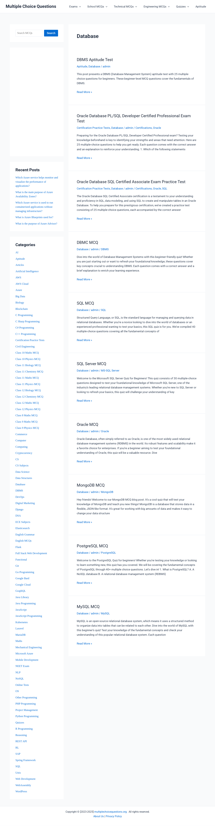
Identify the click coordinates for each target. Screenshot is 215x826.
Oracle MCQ (87, 424)
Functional (21, 561)
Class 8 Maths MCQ (26, 418)
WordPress (21, 791)
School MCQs (102, 6)
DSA (18, 517)
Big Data (20, 299)
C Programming (24, 318)
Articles (19, 268)
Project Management (26, 710)
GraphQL (20, 592)
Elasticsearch (22, 530)
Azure (18, 293)
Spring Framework (25, 760)
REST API (21, 741)
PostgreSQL (108, 552)
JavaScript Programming (29, 617)
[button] (84, 6)
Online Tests (22, 685)
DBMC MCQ (87, 242)
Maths (18, 642)
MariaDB (20, 636)
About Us (98, 816)
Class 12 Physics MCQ (28, 411)
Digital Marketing (25, 505)
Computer (21, 443)
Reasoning (21, 735)
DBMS (19, 492)
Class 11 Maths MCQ (27, 380)
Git (17, 567)
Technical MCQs (128, 6)
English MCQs (23, 542)
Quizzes (184, 6)
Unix (18, 773)
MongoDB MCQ (91, 484)
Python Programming (27, 717)
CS (17, 461)
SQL (18, 766)
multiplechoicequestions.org (110, 811)
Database (20, 486)
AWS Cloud (22, 287)
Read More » (84, 92)
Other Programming (26, 698)
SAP (17, 754)
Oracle (157, 127)
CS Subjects (22, 467)
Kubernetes (21, 623)
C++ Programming (25, 337)
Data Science (22, 474)
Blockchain (21, 312)
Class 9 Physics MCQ (27, 430)
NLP (18, 673)
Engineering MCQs (159, 6)
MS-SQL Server (110, 370)
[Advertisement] (36, 102)
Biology (19, 306)
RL (17, 748)
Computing (21, 449)
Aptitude (201, 6)
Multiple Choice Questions (31, 6)
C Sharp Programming (27, 324)
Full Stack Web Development (31, 555)
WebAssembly (23, 785)
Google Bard (22, 579)
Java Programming (25, 604)
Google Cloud (23, 586)
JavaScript (21, 611)
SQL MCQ (85, 303)
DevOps (20, 499)
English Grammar (25, 536)
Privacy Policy (114, 816)
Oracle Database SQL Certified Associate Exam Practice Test (131, 181)
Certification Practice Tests (30, 343)
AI (16, 256)
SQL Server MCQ (91, 363)
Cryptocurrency (24, 455)
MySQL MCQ (88, 605)
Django (19, 511)
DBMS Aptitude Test (95, 59)
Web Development (25, 779)
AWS (18, 281)
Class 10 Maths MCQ (27, 355)
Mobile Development (27, 661)
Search (51, 33)
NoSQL (19, 679)
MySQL (105, 612)
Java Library (22, 598)
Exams (80, 6)
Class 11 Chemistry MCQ (29, 374)
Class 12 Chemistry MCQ (29, 399)
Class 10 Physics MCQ (28, 362)
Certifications (143, 127)
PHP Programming (25, 704)
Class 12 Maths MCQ (27, 405)
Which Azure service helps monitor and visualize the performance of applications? (35, 181)
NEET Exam (22, 667)
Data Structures (24, 480)
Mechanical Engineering (29, 648)
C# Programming (25, 330)
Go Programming (25, 573)
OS (17, 692)
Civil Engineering (25, 349)
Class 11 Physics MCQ (28, 387)
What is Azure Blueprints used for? (34, 216)
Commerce (21, 436)
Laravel (19, 629)
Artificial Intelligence (27, 274)
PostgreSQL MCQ (92, 545)
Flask (18, 548)
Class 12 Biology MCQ (28, 393)
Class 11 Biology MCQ (28, 368)
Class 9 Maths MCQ (26, 424)
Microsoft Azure (24, 654)
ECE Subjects (23, 523)
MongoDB (107, 491)
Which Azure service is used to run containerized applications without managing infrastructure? (34, 206)
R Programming (24, 729)
